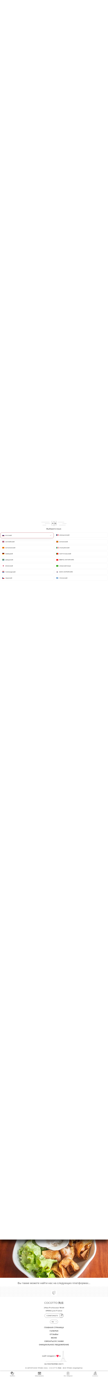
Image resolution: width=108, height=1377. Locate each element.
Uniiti (61, 1364)
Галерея (54, 1331)
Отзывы (54, 1334)
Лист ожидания (68, 1373)
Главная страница (54, 1327)
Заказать (12, 1373)
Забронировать (39, 1373)
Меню (54, 1338)
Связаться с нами (54, 1341)
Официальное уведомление (54, 1345)
